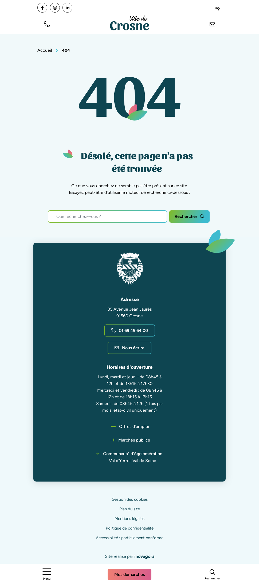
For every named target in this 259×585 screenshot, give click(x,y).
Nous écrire (129, 347)
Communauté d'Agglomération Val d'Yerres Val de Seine (132, 457)
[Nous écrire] (212, 24)
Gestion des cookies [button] (130, 499)
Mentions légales (129, 518)
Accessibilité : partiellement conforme (129, 537)
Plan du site (129, 509)
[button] (46, 24)
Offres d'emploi (134, 426)
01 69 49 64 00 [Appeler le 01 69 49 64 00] (129, 330)
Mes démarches (129, 574)
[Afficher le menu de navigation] (46, 574)
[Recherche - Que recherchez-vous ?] (107, 216)
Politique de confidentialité (130, 528)
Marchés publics (134, 440)
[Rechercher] (212, 574)
